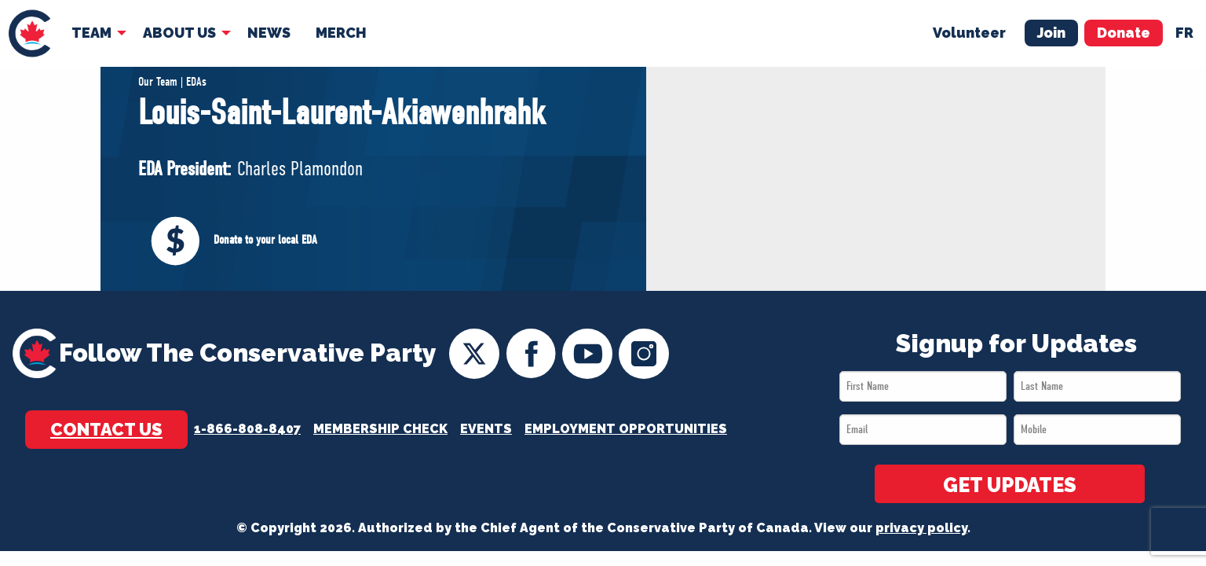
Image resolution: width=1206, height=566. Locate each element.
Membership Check (380, 428)
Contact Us (106, 429)
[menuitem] (29, 33)
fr (1184, 32)
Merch (341, 32)
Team (91, 32)
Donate (1123, 32)
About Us (179, 32)
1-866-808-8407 (247, 428)
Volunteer (969, 32)
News (269, 32)
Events (486, 428)
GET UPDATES (1009, 485)
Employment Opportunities (625, 428)
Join (1051, 32)
